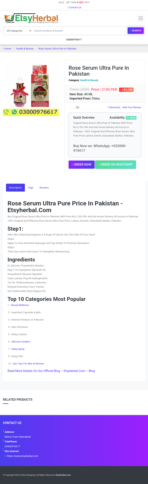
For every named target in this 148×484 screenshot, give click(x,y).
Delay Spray (18, 349)
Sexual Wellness (20, 305)
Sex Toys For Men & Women (28, 363)
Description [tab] (15, 187)
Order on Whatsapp (115, 164)
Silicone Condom (21, 341)
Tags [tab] (30, 187)
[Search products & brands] (80, 30)
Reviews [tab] (44, 187)
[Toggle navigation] (141, 18)
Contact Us (74, 7)
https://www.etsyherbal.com (22, 456)
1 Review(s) (113, 107)
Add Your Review (131, 107)
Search (135, 30)
